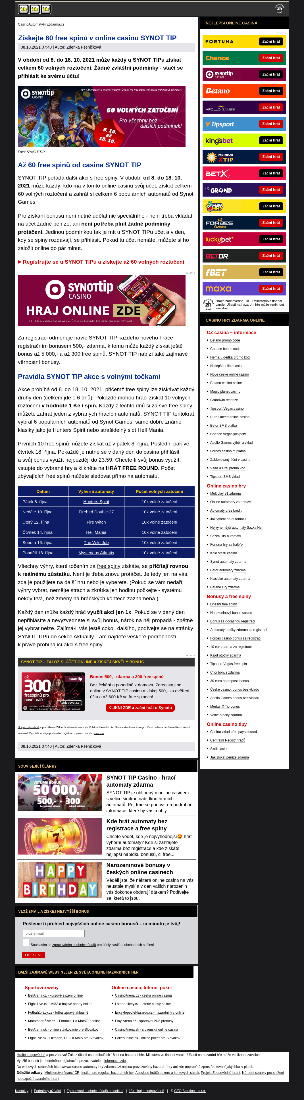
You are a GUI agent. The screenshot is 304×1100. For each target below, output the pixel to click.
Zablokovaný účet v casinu (230, 460)
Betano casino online (226, 383)
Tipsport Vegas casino (227, 409)
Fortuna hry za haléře (226, 545)
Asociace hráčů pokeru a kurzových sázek (167, 1073)
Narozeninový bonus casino (231, 613)
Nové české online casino (229, 374)
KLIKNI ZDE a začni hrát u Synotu (140, 707)
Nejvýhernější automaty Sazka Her (236, 528)
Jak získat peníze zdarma (229, 757)
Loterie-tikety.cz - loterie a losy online (143, 1004)
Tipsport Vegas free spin (228, 664)
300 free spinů (88, 354)
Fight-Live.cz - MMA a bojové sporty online (60, 1004)
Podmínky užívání (47, 1091)
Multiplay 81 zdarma (225, 493)
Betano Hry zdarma (225, 587)
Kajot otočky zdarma (225, 655)
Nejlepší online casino (226, 366)
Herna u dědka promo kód (230, 357)
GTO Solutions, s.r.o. (190, 1091)
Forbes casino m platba (228, 451)
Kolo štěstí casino (223, 553)
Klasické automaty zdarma (230, 579)
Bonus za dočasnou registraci (232, 621)
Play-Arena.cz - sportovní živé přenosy (144, 1021)
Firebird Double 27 (96, 511)
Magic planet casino (225, 391)
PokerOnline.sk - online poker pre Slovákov (147, 1038)
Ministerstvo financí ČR (61, 1073)
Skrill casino (219, 749)
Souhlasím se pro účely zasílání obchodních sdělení (92, 945)
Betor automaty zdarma (228, 570)
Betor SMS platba (223, 426)
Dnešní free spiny (223, 604)
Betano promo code (225, 340)
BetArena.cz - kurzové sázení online (55, 995)
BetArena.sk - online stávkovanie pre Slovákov (63, 1030)
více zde (99, 733)
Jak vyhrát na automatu (228, 519)
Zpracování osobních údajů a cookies (95, 1091)
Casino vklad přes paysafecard (233, 732)
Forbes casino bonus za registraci (235, 638)
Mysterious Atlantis (96, 552)
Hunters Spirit (96, 501)
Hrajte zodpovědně (28, 727)
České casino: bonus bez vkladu (234, 689)
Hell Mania (96, 532)
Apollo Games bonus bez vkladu (234, 698)
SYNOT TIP (157, 414)
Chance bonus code (225, 349)
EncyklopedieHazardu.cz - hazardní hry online (150, 1012)
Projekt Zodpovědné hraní (220, 1073)
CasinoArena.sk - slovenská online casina (146, 1030)
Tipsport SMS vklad (225, 477)
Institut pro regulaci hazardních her (107, 1073)
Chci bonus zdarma (225, 672)
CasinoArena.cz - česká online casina (143, 995)
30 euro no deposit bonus (229, 681)
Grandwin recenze (224, 400)
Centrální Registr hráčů (227, 740)
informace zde (115, 1061)
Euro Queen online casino (229, 417)
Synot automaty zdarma (228, 562)
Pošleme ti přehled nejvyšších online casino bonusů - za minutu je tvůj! (101, 923)
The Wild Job (96, 542)
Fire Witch (96, 522)
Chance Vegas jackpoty (228, 434)
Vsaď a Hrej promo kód (227, 468)
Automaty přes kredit (225, 510)
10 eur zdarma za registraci (230, 647)
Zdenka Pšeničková (83, 47)
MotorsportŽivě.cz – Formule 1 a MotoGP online (64, 1021)
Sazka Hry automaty (225, 536)
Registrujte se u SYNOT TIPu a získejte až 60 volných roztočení (103, 262)
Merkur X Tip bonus (225, 707)
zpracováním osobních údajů (74, 945)
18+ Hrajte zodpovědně (146, 1091)
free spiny (108, 566)
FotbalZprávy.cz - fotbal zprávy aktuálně (58, 1012)
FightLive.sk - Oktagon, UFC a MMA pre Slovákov (65, 1038)
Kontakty (21, 1091)
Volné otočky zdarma (226, 715)
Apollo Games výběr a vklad (231, 443)
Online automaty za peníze (230, 502)
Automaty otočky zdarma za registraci (238, 630)
